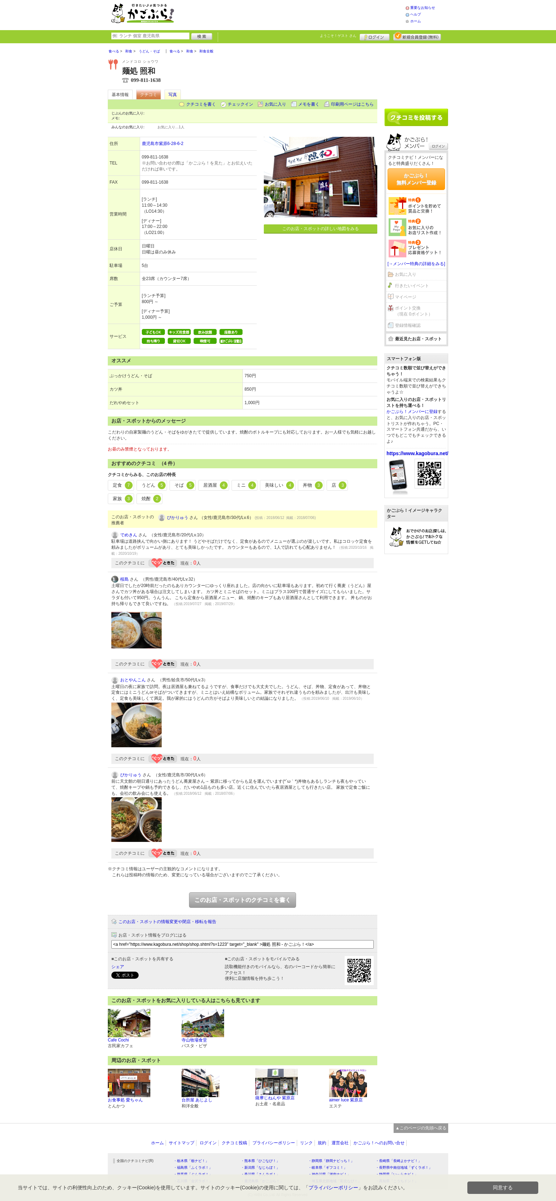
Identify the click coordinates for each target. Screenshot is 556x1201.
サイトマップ (181, 1142)
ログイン (375, 36)
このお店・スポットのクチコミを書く (242, 900)
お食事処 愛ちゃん (125, 1099)
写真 (172, 94)
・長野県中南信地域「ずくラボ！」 (404, 1167)
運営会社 (340, 1142)
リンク (306, 1142)
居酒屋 (215, 485)
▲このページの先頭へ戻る (420, 1127)
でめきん (128, 534)
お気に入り (275, 104)
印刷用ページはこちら (352, 104)
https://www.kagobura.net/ (418, 453)
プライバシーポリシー (273, 1142)
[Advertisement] (297, 14)
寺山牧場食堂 (194, 1040)
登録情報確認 (408, 325)
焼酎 (151, 499)
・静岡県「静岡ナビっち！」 (331, 1161)
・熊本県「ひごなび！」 (260, 1161)
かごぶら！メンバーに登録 (412, 411)
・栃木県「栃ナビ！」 (191, 1161)
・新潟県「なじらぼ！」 (260, 1167)
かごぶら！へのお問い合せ (379, 1142)
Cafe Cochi (118, 1040)
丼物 (313, 485)
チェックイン (240, 104)
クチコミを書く (201, 104)
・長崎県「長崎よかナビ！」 (399, 1161)
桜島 (124, 579)
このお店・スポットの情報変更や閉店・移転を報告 (167, 921)
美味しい (279, 485)
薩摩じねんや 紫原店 (275, 1097)
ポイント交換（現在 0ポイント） (414, 311)
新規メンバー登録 (417, 36)
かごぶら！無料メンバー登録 (416, 179)
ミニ (246, 485)
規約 (322, 1142)
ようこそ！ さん (338, 36)
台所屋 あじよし (197, 1099)
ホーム (415, 21)
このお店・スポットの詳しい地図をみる (320, 228)
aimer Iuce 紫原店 (346, 1099)
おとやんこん (133, 679)
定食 (123, 485)
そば (184, 485)
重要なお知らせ (422, 8)
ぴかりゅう (177, 517)
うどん (153, 485)
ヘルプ (415, 14)
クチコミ (148, 94)
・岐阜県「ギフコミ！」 (327, 1167)
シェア (117, 966)
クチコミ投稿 (234, 1142)
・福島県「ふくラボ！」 (192, 1167)
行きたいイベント (412, 285)
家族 (123, 499)
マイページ (405, 297)
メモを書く (308, 104)
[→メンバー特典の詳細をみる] (416, 263)
